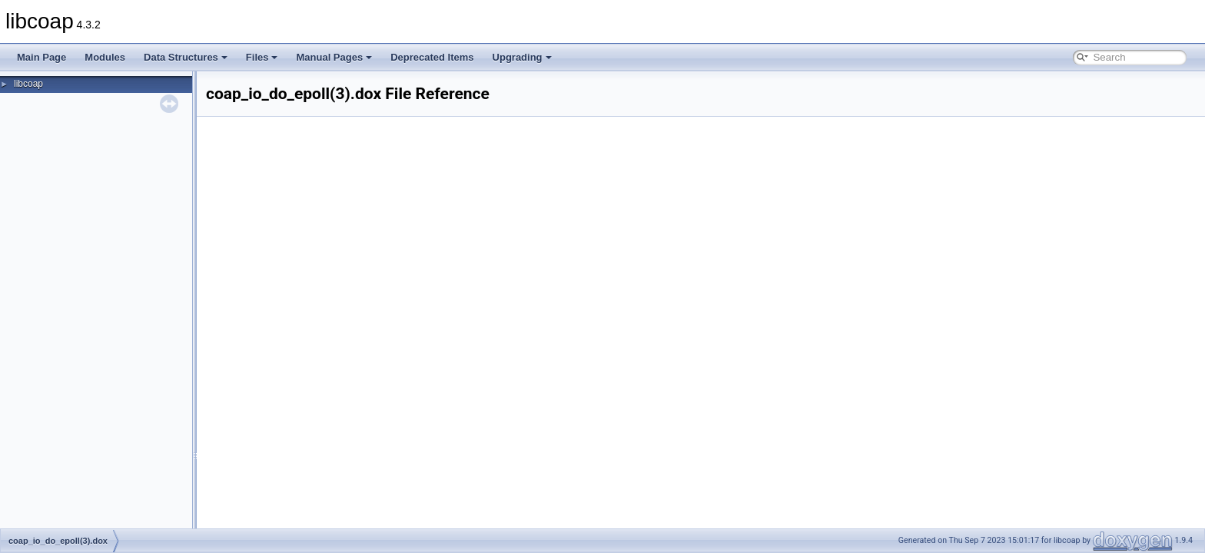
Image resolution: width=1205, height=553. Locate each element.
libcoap (28, 83)
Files (262, 57)
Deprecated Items (431, 57)
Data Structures (185, 57)
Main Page (41, 57)
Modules (105, 57)
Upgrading (522, 57)
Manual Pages (334, 57)
